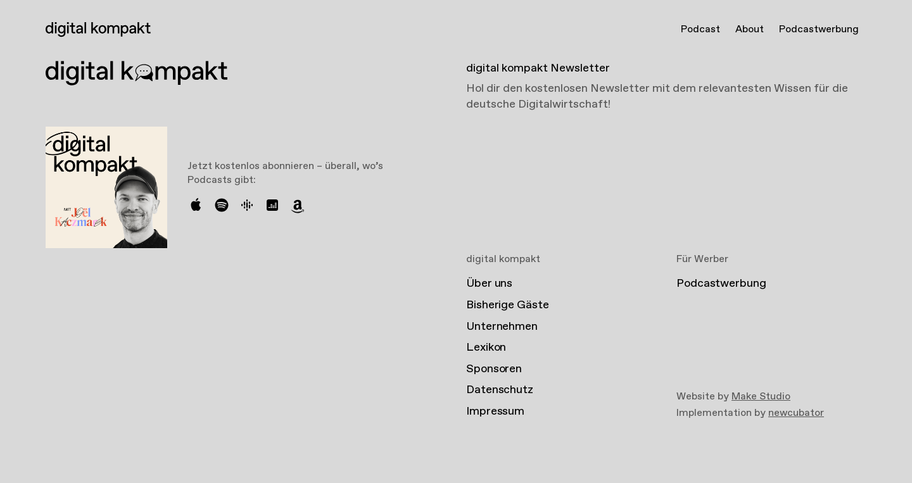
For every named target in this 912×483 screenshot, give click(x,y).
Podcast (700, 29)
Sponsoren (494, 369)
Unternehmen (502, 326)
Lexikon (486, 347)
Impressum (495, 411)
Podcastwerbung (819, 29)
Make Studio (761, 396)
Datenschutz (499, 390)
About (749, 29)
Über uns (489, 283)
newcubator (796, 413)
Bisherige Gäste (507, 305)
